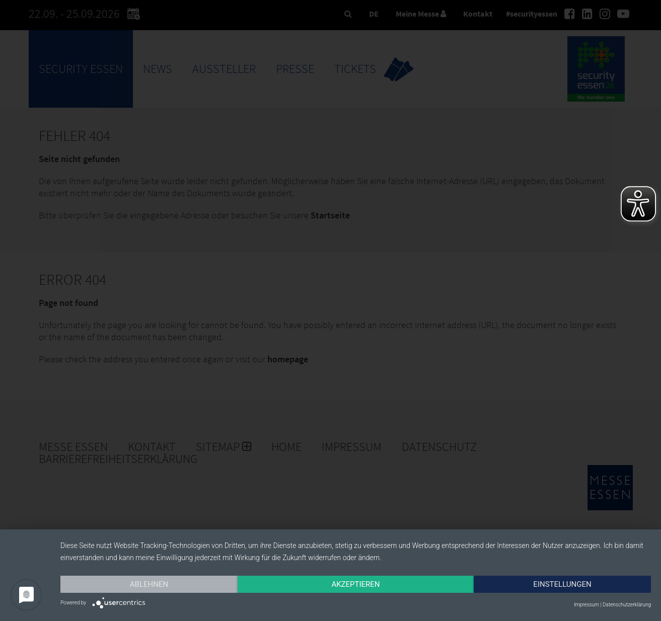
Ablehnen (149, 584)
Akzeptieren (355, 584)
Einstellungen (562, 584)
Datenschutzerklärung (627, 604)
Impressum (586, 604)
